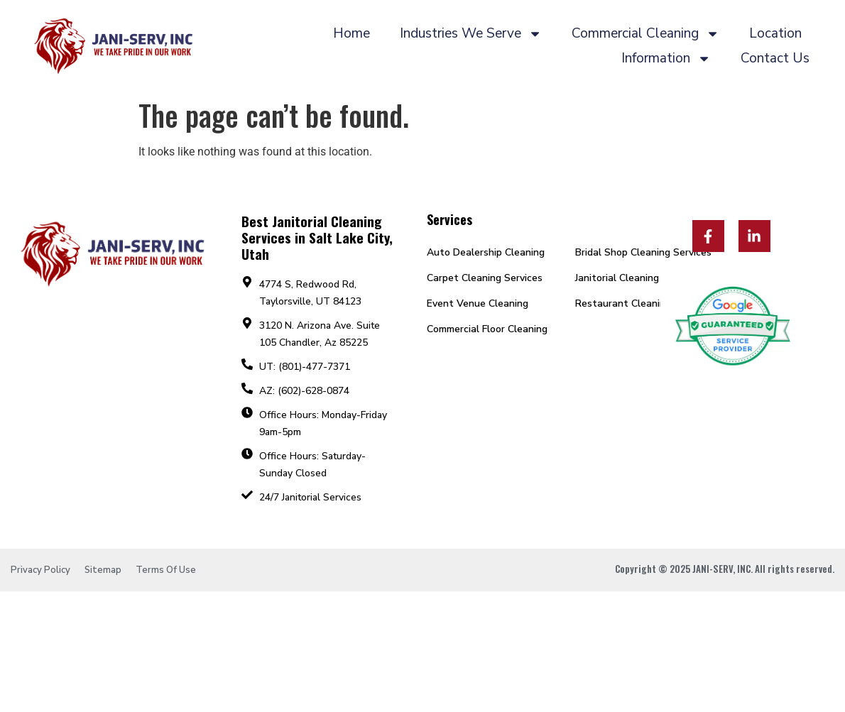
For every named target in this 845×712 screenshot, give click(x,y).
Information (666, 58)
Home (351, 33)
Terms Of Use (166, 570)
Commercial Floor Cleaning (487, 329)
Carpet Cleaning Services (485, 278)
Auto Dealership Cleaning (486, 252)
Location (775, 33)
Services (449, 219)
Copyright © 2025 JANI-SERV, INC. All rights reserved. (724, 569)
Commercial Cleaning (645, 33)
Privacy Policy (40, 570)
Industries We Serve (471, 33)
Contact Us (775, 58)
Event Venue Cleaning (477, 303)
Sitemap (102, 570)
